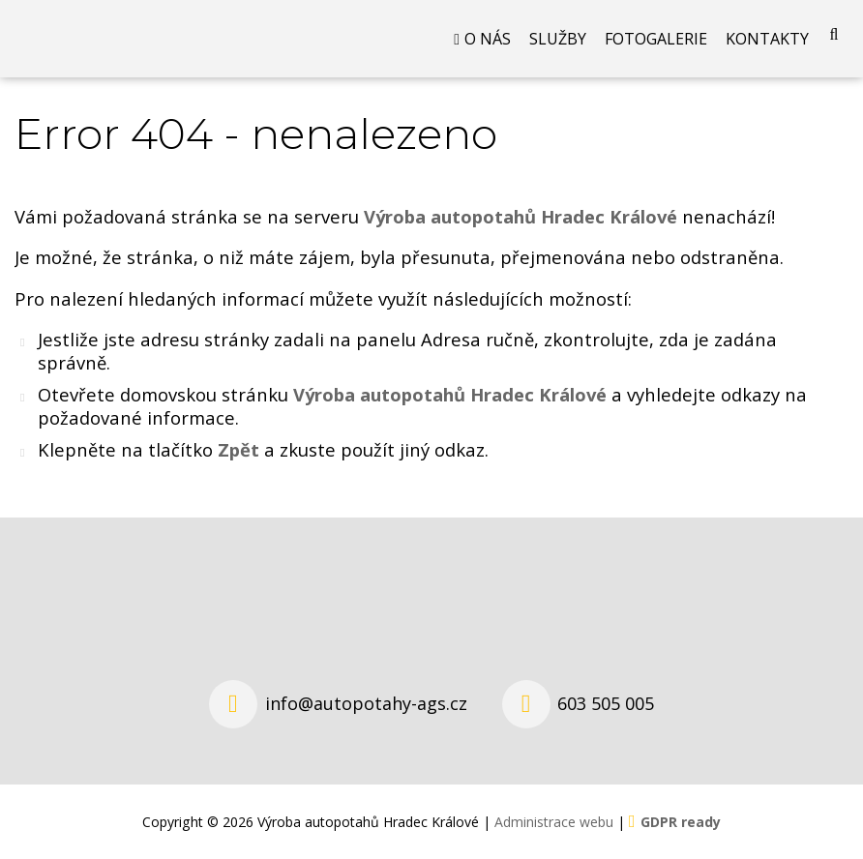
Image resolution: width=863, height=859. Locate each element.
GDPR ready (680, 822)
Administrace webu (553, 822)
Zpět (238, 449)
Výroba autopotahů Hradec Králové (450, 394)
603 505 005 (605, 703)
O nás (487, 38)
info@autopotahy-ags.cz (366, 703)
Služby (557, 38)
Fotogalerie (656, 38)
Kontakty (767, 38)
